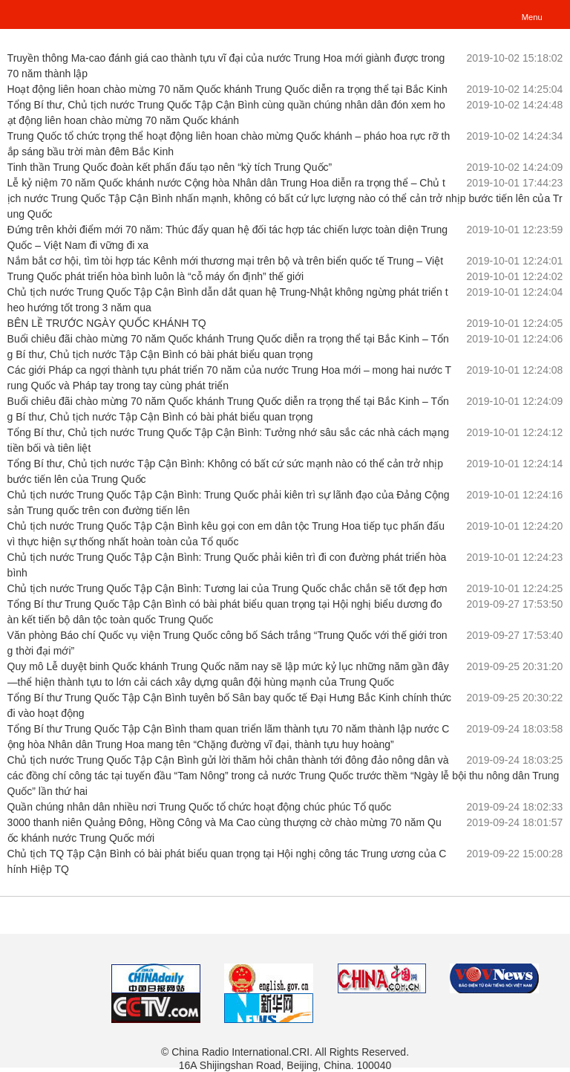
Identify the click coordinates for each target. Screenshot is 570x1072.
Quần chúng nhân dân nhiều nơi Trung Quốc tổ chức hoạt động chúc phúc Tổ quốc (199, 807)
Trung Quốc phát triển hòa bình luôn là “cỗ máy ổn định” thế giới (155, 276)
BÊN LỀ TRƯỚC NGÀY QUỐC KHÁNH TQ (106, 323)
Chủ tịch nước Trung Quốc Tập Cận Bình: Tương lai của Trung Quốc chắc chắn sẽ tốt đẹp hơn (227, 588)
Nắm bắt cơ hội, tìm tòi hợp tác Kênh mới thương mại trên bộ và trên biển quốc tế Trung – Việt (225, 261)
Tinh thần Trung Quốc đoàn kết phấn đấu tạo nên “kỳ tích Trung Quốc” (169, 167)
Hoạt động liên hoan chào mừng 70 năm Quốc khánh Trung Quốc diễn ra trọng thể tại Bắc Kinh (227, 89)
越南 (42, 13)
